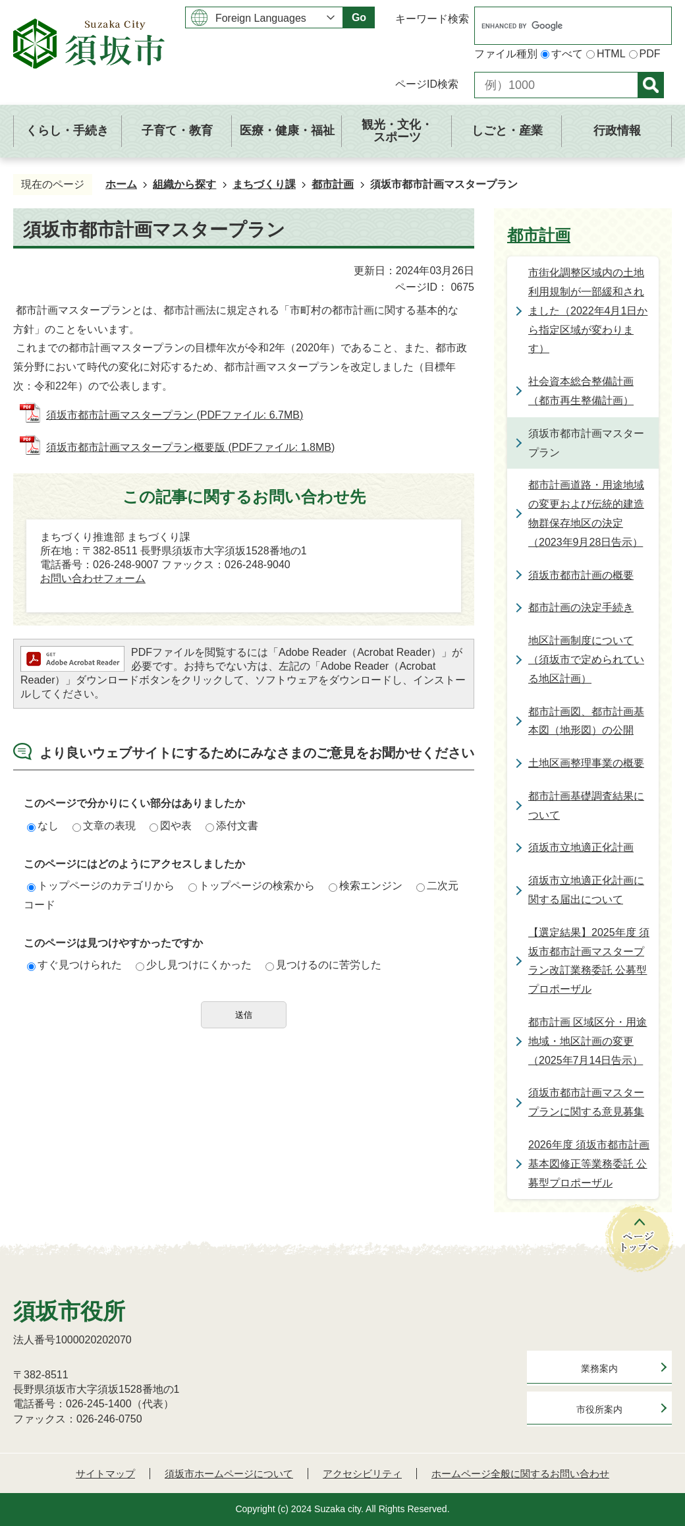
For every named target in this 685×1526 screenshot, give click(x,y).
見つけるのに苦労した (323, 964)
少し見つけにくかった (194, 964)
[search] (559, 25)
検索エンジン (365, 885)
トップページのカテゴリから (101, 885)
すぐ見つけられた (74, 964)
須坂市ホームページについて (229, 1473)
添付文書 (232, 825)
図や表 (171, 825)
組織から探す (184, 184)
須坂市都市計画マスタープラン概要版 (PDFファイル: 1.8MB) (190, 447)
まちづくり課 (264, 184)
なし (43, 825)
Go (359, 17)
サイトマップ (105, 1473)
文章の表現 (104, 825)
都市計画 (333, 184)
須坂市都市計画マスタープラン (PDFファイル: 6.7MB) (174, 415)
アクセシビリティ (362, 1473)
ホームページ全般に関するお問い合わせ (520, 1473)
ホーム (121, 184)
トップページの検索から (251, 885)
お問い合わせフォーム (93, 578)
